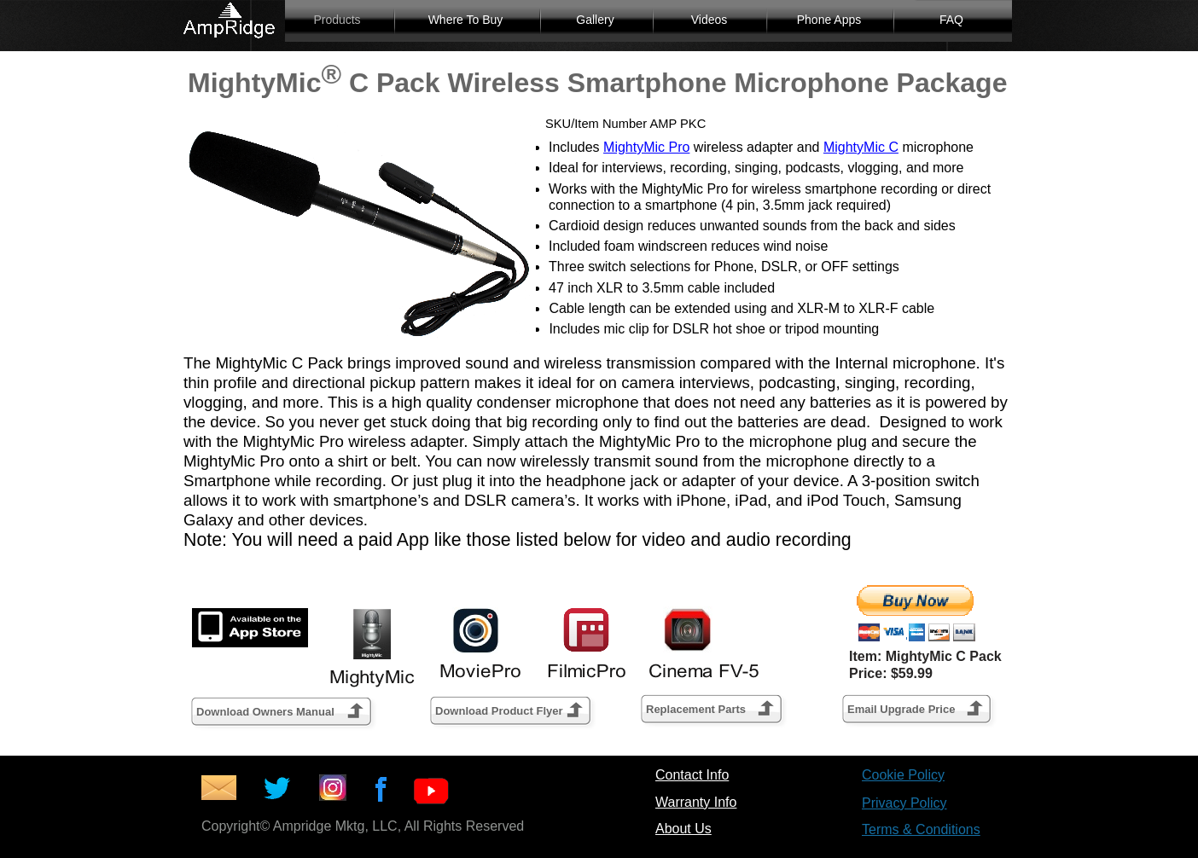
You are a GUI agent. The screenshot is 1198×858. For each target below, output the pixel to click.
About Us (683, 828)
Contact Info (692, 775)
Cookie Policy (903, 775)
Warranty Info (695, 802)
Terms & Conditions (921, 829)
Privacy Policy (904, 803)
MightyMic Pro (646, 147)
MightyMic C (860, 147)
